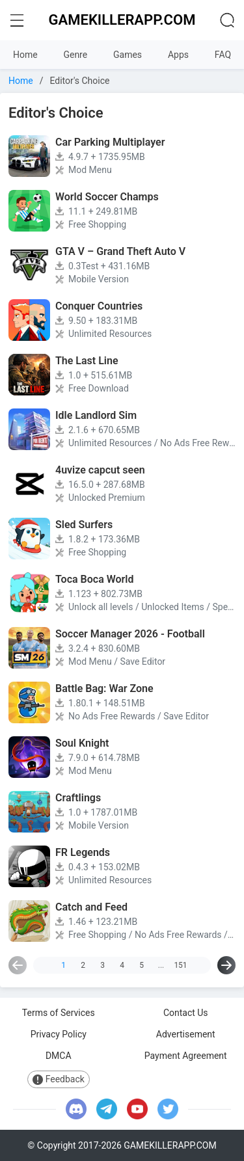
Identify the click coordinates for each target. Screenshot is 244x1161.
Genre (75, 54)
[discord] (76, 1109)
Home (25, 54)
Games (127, 54)
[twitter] (167, 1109)
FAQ (223, 54)
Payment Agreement (185, 1055)
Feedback (59, 1079)
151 (180, 965)
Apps (178, 54)
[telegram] (106, 1109)
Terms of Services (58, 1013)
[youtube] (137, 1109)
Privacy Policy (59, 1034)
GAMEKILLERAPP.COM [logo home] (122, 20)
